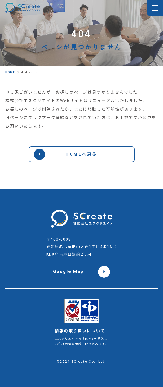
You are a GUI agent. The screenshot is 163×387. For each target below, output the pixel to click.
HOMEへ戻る (66, 154)
